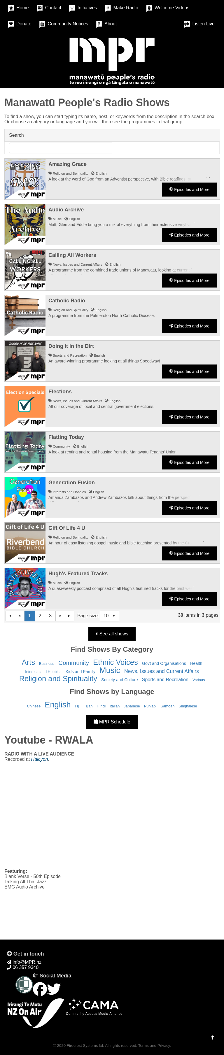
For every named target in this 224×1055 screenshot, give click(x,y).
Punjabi (150, 706)
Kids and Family (80, 671)
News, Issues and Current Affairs (161, 671)
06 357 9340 (22, 967)
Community (73, 662)
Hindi (101, 706)
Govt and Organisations (164, 663)
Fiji (77, 706)
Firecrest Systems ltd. (85, 1045)
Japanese (132, 706)
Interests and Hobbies (43, 672)
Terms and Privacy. (154, 1045)
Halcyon (39, 759)
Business (46, 663)
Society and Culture (119, 679)
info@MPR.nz (24, 962)
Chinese (34, 706)
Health (196, 663)
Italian (115, 706)
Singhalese (187, 706)
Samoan (168, 706)
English (58, 704)
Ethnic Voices (115, 662)
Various (198, 680)
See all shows (112, 633)
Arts (28, 662)
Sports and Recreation (165, 679)
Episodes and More (189, 189)
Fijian (88, 706)
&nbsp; (112, 814)
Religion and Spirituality (58, 678)
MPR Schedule (112, 721)
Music (109, 670)
